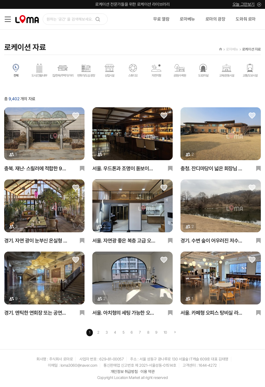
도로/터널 (203, 70)
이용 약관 (147, 371)
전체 (16, 70)
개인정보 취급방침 (124, 371)
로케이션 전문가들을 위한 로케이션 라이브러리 (132, 4)
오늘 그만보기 (243, 4)
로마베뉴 (187, 19)
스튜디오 (133, 70)
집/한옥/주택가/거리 (62, 70)
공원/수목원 (179, 70)
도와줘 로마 (246, 19)
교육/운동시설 (226, 70)
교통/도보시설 (250, 70)
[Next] (175, 332)
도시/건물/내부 (39, 70)
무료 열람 (161, 19)
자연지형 (156, 70)
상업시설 (109, 70)
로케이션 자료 (251, 49)
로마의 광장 (215, 19)
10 (165, 332)
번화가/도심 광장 (86, 70)
